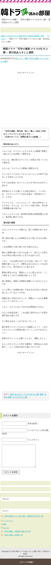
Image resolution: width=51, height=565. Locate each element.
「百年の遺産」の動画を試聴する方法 (17, 531)
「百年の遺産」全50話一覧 (13, 535)
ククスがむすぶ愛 (30, 394)
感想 (26, 58)
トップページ (8, 521)
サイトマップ (9, 546)
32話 (12, 394)
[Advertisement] (25, 99)
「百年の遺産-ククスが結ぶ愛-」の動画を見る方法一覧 (23, 516)
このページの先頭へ (26, 562)
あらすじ (19, 58)
